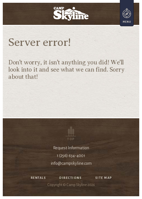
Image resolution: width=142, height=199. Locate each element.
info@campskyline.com (71, 163)
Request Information (71, 148)
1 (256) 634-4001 (71, 155)
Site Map (103, 177)
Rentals (38, 177)
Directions (70, 177)
